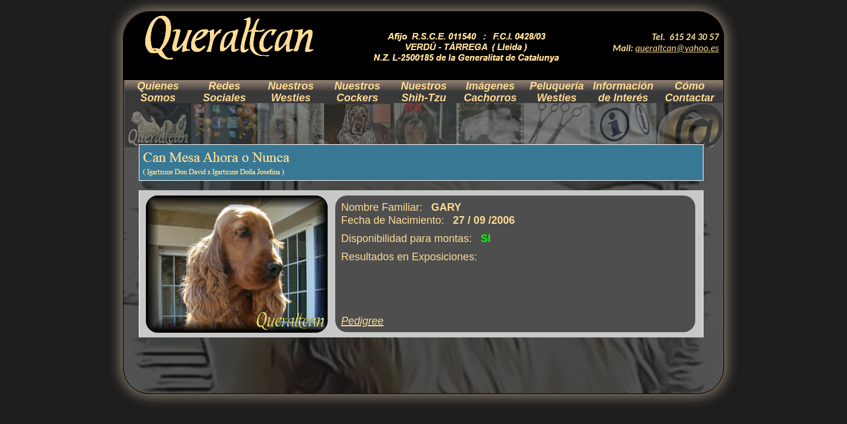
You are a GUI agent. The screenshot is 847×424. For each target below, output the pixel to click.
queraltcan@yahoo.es (677, 48)
